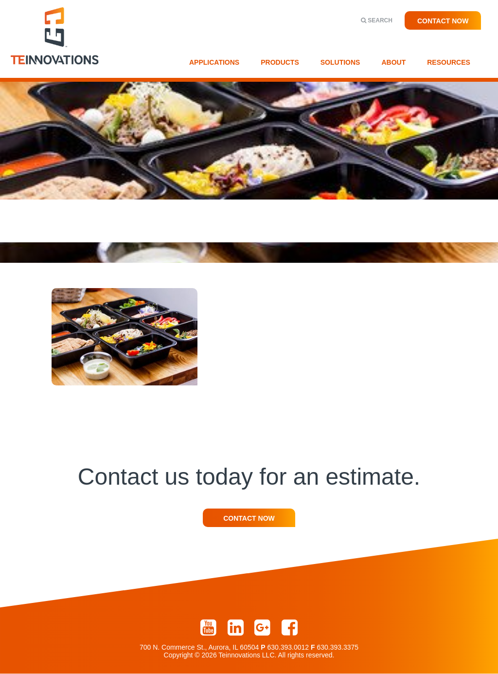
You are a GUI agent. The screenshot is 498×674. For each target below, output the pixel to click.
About (393, 62)
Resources (448, 62)
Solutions (340, 62)
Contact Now (443, 21)
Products (280, 62)
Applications (214, 62)
